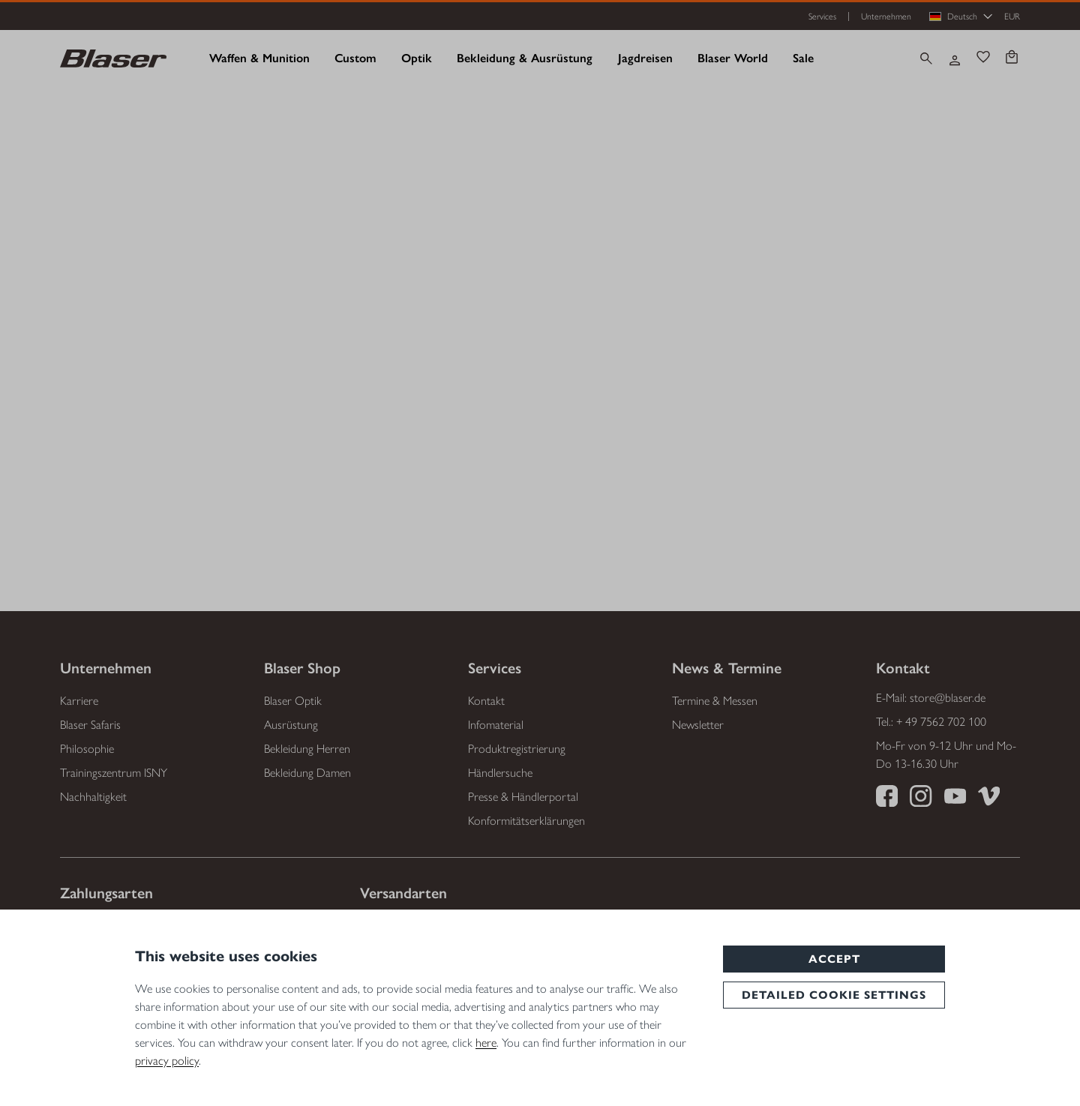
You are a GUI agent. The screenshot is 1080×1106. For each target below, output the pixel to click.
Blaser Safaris (90, 725)
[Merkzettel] (983, 58)
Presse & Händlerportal (523, 797)
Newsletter (698, 725)
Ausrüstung (291, 725)
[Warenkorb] (1012, 58)
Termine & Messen (715, 701)
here (486, 1043)
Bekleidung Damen (307, 773)
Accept (834, 959)
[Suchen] (926, 58)
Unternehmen (886, 16)
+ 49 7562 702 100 (941, 722)
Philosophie (87, 749)
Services (822, 16)
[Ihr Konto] (954, 58)
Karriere (79, 701)
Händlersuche (500, 773)
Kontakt (486, 701)
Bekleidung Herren (307, 749)
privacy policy (167, 1061)
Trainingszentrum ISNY (113, 773)
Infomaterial (496, 725)
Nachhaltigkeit (93, 797)
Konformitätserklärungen (526, 821)
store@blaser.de (948, 698)
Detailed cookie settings (834, 995)
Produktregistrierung (517, 749)
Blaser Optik (293, 701)
